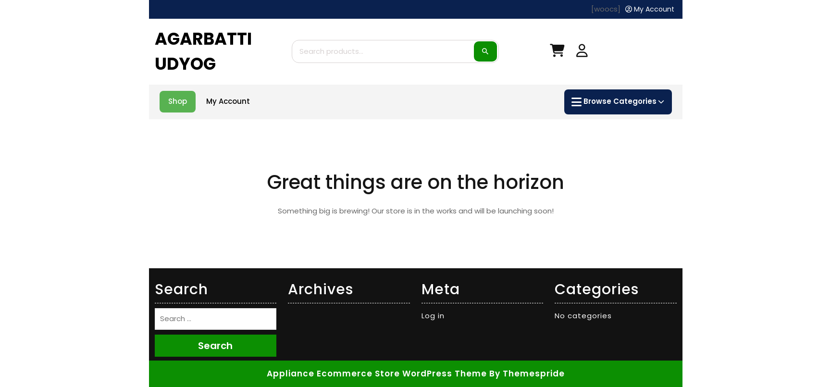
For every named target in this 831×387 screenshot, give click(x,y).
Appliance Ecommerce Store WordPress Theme (377, 373)
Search (485, 51)
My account (228, 101)
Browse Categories (617, 102)
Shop (177, 101)
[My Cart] (557, 53)
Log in (433, 316)
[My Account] (650, 9)
